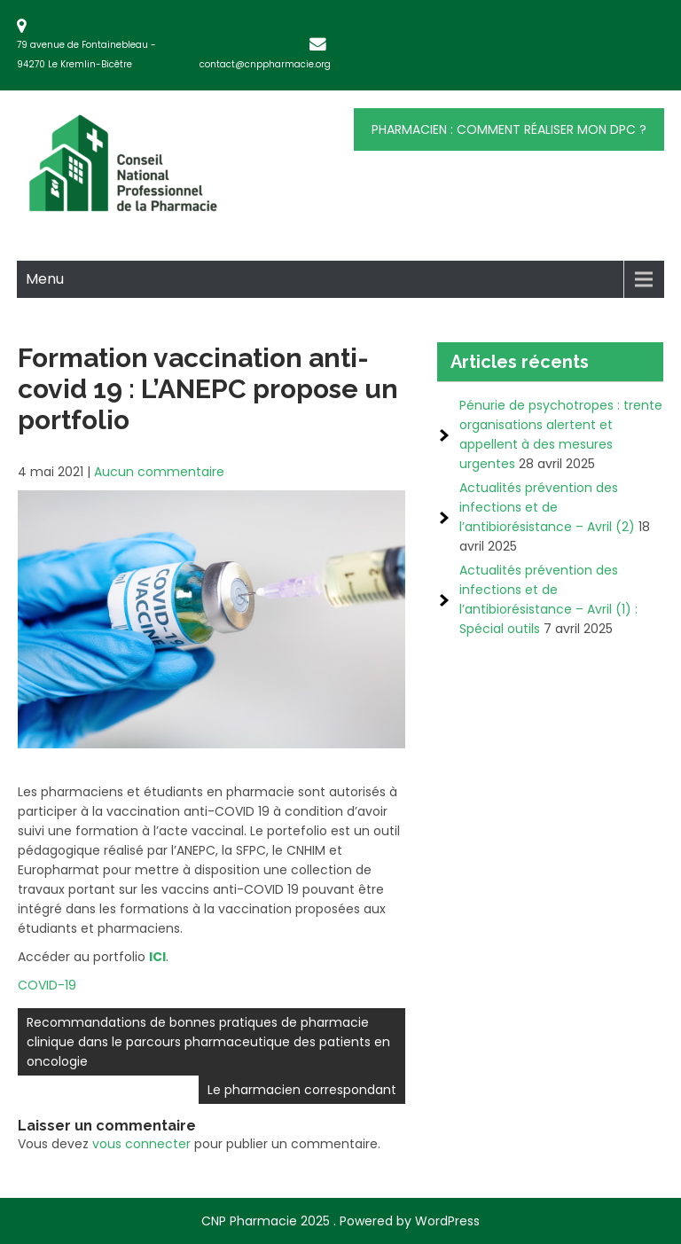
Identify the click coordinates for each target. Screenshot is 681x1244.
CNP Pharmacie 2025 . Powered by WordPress (340, 1221)
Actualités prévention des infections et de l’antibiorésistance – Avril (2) (547, 507)
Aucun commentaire (159, 472)
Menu (45, 279)
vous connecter (141, 1144)
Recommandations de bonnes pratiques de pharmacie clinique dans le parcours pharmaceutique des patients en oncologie (208, 1041)
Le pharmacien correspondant (301, 1090)
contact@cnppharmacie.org (265, 64)
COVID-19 (47, 985)
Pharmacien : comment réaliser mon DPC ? (509, 129)
